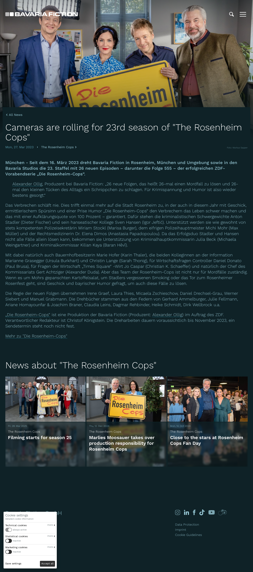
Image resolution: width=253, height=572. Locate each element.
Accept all (47, 563)
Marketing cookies (16, 547)
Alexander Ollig (27, 183)
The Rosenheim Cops (57, 147)
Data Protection (187, 524)
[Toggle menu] (243, 14)
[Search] (231, 14)
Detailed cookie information (19, 519)
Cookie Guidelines (188, 535)
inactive (17, 540)
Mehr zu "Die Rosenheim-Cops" (36, 336)
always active (20, 529)
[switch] (30, 530)
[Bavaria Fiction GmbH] (41, 14)
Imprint (180, 529)
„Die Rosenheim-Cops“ (27, 314)
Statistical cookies (16, 536)
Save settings (13, 563)
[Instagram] (177, 512)
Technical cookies (16, 525)
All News (15, 115)
